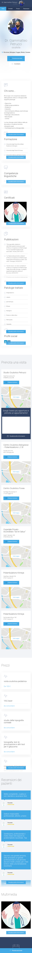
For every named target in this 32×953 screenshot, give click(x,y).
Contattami (20, 64)
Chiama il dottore (11, 382)
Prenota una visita (20, 59)
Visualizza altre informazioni (16, 134)
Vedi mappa (16, 397)
